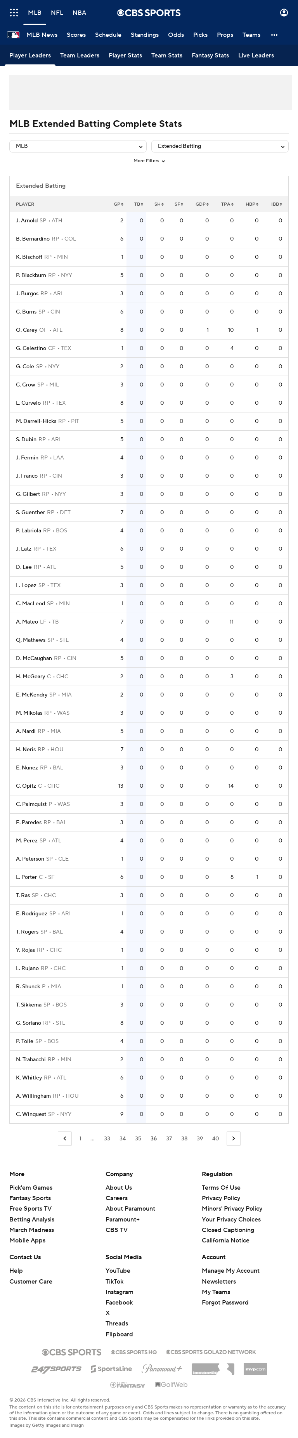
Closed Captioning (228, 1230)
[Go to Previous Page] (65, 1138)
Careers (117, 1198)
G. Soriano (28, 1023)
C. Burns (26, 311)
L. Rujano (27, 968)
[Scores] (76, 35)
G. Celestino (31, 348)
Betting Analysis (31, 1219)
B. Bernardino (33, 239)
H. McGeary (30, 676)
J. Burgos (27, 293)
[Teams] (251, 35)
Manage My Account (231, 1271)
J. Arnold (27, 220)
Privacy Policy (221, 1198)
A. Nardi (26, 731)
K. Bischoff (29, 257)
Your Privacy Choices (231, 1219)
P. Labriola (28, 530)
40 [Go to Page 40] (215, 1138)
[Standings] (144, 35)
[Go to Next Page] (234, 1138)
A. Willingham (33, 1096)
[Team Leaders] (79, 55)
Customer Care (30, 1282)
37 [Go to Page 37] (169, 1138)
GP (118, 204)
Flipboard (119, 1334)
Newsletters (219, 1282)
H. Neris (26, 749)
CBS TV (117, 1230)
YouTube (118, 1271)
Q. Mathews (30, 640)
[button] (274, 35)
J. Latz (23, 549)
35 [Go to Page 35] (138, 1138)
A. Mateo (27, 622)
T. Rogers (27, 932)
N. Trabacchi (31, 1059)
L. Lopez (26, 585)
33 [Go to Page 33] (107, 1138)
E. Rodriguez (31, 913)
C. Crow (25, 384)
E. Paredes (29, 822)
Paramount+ (123, 1219)
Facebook (119, 1302)
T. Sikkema (29, 1004)
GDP (202, 204)
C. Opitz (26, 786)
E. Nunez (27, 767)
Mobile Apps (27, 1240)
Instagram (119, 1292)
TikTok (114, 1282)
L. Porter (26, 877)
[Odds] (176, 35)
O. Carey (26, 330)
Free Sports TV (30, 1209)
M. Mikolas (29, 713)
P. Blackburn (31, 275)
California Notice (225, 1240)
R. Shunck (28, 986)
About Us (119, 1188)
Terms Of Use (221, 1188)
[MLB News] (42, 35)
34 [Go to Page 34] (123, 1138)
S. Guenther (30, 512)
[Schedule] (108, 35)
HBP (252, 204)
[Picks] (200, 35)
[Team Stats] (167, 55)
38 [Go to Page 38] (184, 1138)
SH (159, 204)
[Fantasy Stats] (210, 55)
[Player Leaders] (30, 55)
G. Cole (25, 366)
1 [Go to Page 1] (80, 1138)
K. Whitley (29, 1077)
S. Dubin (26, 439)
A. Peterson (30, 859)
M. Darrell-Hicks (36, 421)
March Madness (31, 1230)
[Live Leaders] (256, 55)
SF (179, 204)
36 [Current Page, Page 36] (154, 1138)
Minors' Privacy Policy (232, 1209)
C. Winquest (31, 1114)
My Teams (216, 1292)
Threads (117, 1323)
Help (16, 1271)
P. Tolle (24, 1041)
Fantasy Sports (30, 1198)
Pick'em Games (30, 1188)
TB (138, 204)
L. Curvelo (28, 403)
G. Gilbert (28, 494)
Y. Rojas (25, 950)
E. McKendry (31, 694)
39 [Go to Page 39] (200, 1138)
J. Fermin (27, 457)
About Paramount (130, 1209)
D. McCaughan (34, 658)
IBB (276, 204)
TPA (227, 204)
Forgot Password (225, 1302)
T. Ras (23, 895)
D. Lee (24, 567)
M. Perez (27, 840)
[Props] (225, 35)
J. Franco (27, 476)
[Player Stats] (125, 55)
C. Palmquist (31, 804)
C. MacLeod (30, 603)
